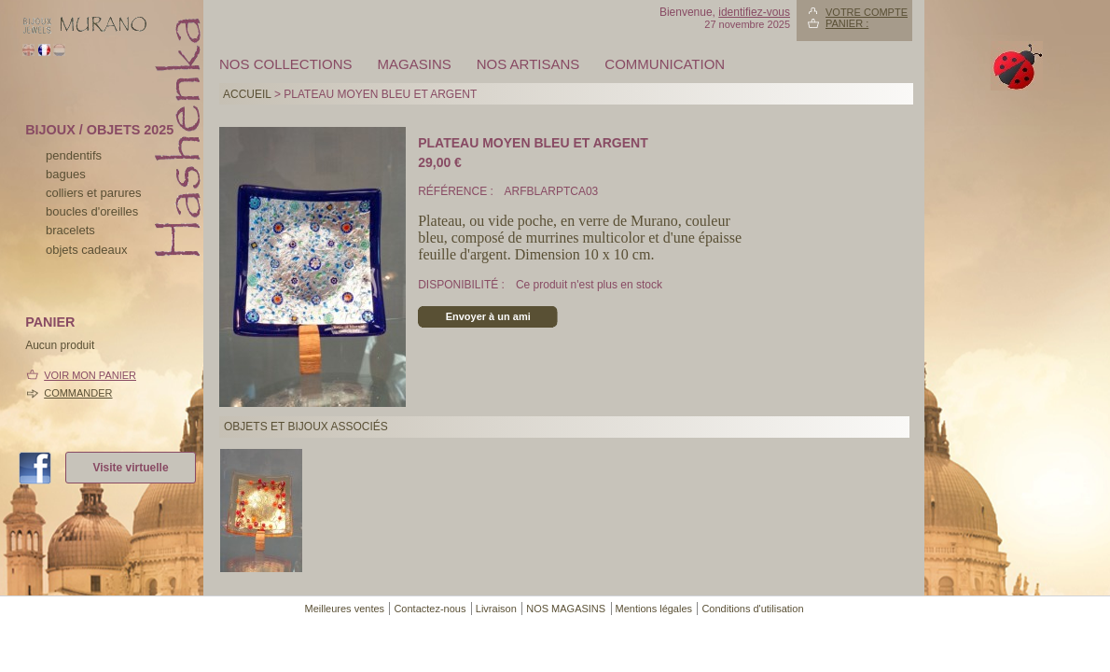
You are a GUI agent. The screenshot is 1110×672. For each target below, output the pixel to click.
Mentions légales (654, 608)
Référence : (457, 191)
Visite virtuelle (130, 467)
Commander (78, 393)
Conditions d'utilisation (752, 608)
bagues (66, 174)
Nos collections (286, 64)
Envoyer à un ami (488, 316)
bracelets (70, 230)
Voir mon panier (90, 375)
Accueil (247, 94)
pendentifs (74, 155)
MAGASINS (414, 64)
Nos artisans (528, 64)
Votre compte (867, 12)
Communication (664, 64)
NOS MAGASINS (565, 608)
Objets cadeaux (86, 250)
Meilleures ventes (344, 608)
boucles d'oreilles (92, 211)
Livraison (496, 608)
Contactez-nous (429, 608)
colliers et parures (94, 193)
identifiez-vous (754, 12)
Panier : (847, 23)
